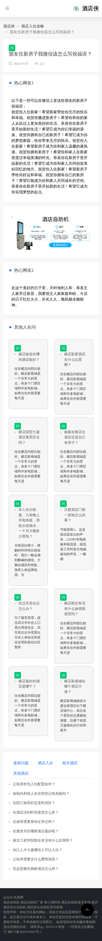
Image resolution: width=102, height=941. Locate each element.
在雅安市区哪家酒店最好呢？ (36, 831)
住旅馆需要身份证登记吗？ (34, 822)
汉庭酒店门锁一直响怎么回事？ (74, 515)
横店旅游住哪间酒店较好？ (29, 357)
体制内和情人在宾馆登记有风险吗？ (41, 794)
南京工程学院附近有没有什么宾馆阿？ (43, 840)
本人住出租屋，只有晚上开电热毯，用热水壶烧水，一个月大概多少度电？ (29, 523)
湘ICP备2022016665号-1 (22, 932)
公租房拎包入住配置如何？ (34, 784)
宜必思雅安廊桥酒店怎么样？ (36, 869)
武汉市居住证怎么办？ (29, 606)
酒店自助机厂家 (31, 902)
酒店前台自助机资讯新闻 (45, 907)
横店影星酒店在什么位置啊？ (74, 359)
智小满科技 (52, 902)
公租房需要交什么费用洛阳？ (36, 859)
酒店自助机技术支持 (76, 902)
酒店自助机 (11, 902)
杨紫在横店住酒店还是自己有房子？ (74, 437)
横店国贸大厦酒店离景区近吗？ (29, 437)
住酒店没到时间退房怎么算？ (36, 812)
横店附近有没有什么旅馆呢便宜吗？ (74, 608)
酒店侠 (9, 26)
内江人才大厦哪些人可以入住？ (37, 850)
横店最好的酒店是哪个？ (29, 684)
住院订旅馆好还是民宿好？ (34, 803)
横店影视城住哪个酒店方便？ (74, 686)
